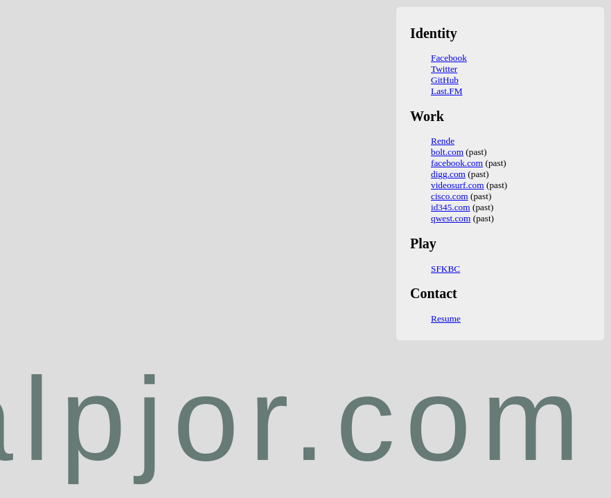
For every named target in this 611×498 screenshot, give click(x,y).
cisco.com (449, 196)
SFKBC (445, 269)
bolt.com (447, 152)
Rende (442, 141)
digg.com (448, 174)
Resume (446, 318)
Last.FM (447, 91)
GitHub (445, 80)
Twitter (444, 69)
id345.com (450, 207)
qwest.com (450, 218)
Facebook (449, 58)
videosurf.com (457, 185)
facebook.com (457, 163)
